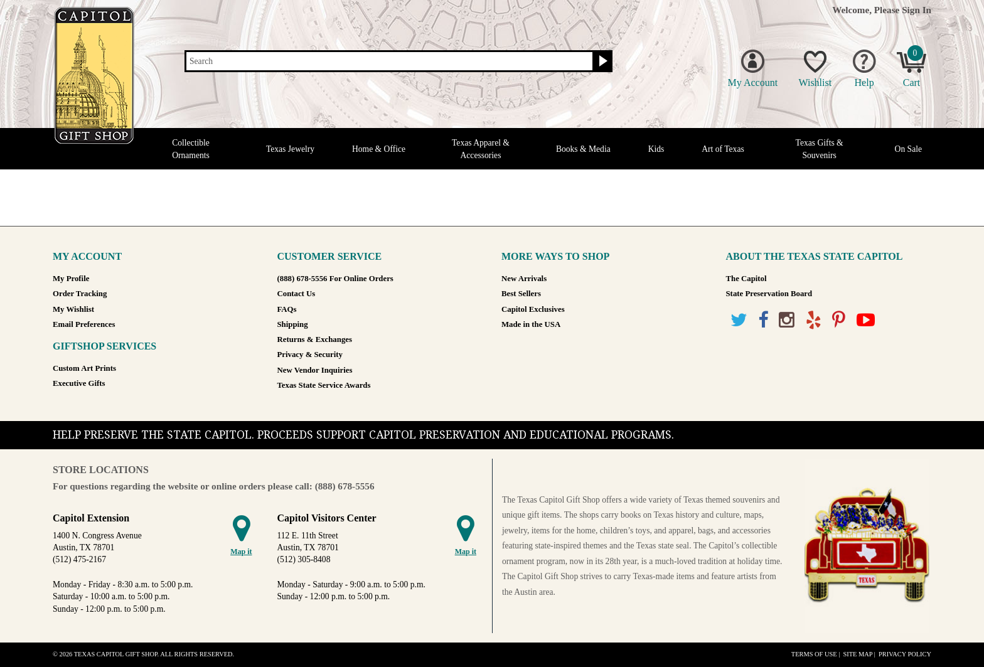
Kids (656, 149)
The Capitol (746, 278)
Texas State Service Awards (324, 385)
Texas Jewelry (290, 149)
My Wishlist (73, 309)
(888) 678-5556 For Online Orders (335, 278)
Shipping (292, 324)
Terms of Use (814, 654)
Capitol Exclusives (533, 309)
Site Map (857, 654)
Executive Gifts (79, 383)
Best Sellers (521, 293)
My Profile (71, 278)
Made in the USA (530, 324)
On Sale (908, 149)
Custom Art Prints (84, 368)
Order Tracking (80, 293)
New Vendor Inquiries (315, 370)
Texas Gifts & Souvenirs (819, 148)
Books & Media (583, 149)
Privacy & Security (310, 354)
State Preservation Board (769, 293)
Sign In (916, 9)
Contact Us (296, 293)
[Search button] (601, 61)
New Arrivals (524, 278)
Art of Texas (723, 149)
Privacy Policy (905, 654)
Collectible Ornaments (191, 148)
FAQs (287, 309)
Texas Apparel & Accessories (481, 148)
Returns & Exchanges (314, 339)
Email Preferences (84, 324)
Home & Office (378, 149)
